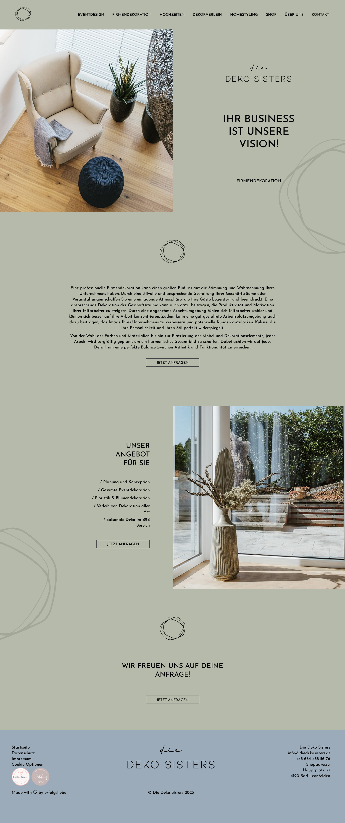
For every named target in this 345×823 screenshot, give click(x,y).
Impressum (22, 759)
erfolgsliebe (55, 793)
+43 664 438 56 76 (313, 759)
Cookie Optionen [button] (27, 764)
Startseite (21, 747)
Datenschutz (23, 753)
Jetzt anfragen (173, 363)
